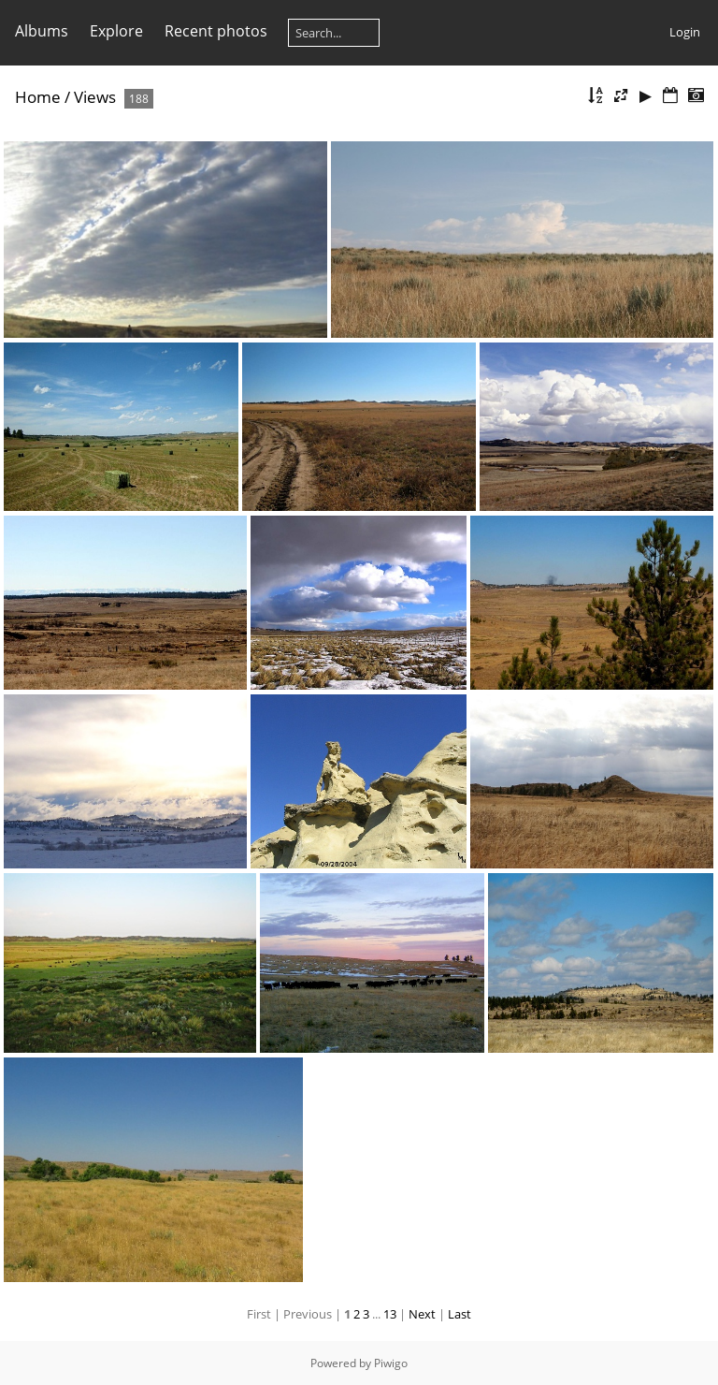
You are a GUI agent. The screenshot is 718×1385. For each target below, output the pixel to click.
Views (95, 97)
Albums (41, 31)
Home (38, 97)
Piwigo (391, 1363)
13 (389, 1313)
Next (422, 1313)
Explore (116, 31)
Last (459, 1313)
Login (684, 31)
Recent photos (216, 31)
